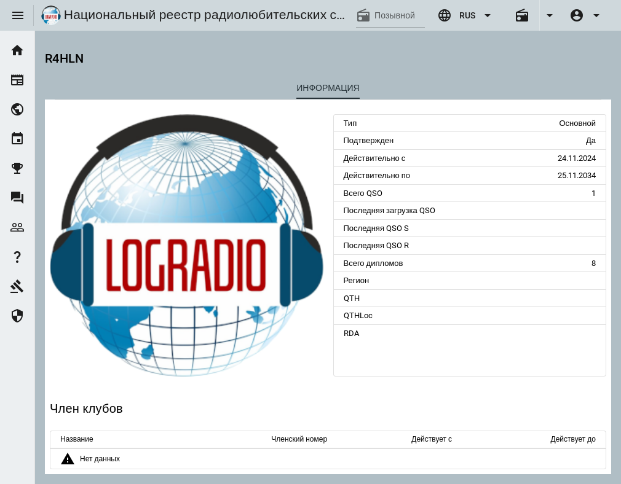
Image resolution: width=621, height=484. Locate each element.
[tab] (328, 88)
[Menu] (17, 15)
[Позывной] (399, 15)
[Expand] (549, 15)
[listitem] (17, 50)
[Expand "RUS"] (466, 15)
